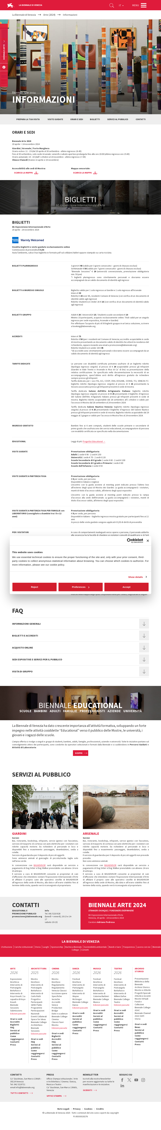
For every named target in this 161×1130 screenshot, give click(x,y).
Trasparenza (129, 946)
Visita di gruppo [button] (22, 671)
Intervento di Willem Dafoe (120, 995)
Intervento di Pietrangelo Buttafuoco (16, 987)
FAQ (12, 1027)
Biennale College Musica (101, 1000)
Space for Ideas (38, 1019)
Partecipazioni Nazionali (37, 1012)
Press (13, 1044)
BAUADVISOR (40, 865)
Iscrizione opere (59, 993)
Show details (135, 577)
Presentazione (142, 978)
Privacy (76, 1108)
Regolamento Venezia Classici (59, 989)
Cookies (88, 1108)
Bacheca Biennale (73, 946)
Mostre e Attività (142, 990)
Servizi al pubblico (117, 119)
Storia (38, 946)
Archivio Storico (142, 987)
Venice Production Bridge (57, 1007)
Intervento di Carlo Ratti (37, 995)
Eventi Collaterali (39, 1016)
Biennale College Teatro (122, 1000)
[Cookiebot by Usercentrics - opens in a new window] (129, 540)
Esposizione (16, 979)
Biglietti (95, 119)
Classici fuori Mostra (58, 1023)
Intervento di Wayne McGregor (78, 996)
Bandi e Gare (115, 946)
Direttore (35, 982)
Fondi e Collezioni (139, 1003)
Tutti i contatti (19, 1093)
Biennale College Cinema (59, 1018)
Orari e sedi (76, 119)
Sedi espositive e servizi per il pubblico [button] (37, 659)
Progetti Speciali (142, 993)
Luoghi (46, 946)
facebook (122, 1081)
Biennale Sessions (14, 1006)
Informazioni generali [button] (26, 623)
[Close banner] (148, 540)
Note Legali (63, 1108)
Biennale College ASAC (142, 1009)
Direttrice (14, 982)
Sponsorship (57, 946)
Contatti (141, 119)
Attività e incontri (143, 995)
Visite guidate (55, 119)
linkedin (122, 1087)
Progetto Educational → (94, 441)
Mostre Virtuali (141, 998)
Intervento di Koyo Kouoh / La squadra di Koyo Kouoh (17, 997)
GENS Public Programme (36, 1006)
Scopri (78, 753)
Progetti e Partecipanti (36, 1000)
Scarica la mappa (23, 172)
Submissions (16, 1010)
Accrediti (15, 1021)
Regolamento (58, 984)
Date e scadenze (60, 1013)
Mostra (34, 979)
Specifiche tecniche (57, 997)
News (137, 1027)
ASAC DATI (139, 1016)
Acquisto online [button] (22, 647)
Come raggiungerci (17, 1037)
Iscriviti (87, 1090)
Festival (76, 979)
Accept (126, 587)
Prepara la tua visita (28, 119)
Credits (100, 1108)
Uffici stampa (54, 1095)
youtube (136, 1081)
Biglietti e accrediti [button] (25, 635)
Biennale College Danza (80, 1003)
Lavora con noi (143, 946)
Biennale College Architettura (39, 1023)
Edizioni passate (18, 1013)
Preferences (80, 587)
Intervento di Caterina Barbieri (101, 995)
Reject (34, 587)
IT (121, 5)
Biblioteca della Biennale (142, 983)
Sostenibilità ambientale (95, 946)
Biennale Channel (143, 1013)
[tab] (80, 624)
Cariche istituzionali (23, 946)
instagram (143, 1081)
